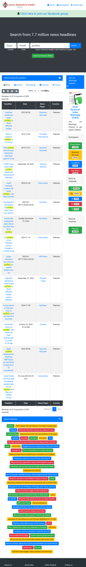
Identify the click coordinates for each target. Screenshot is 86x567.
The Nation (75, 164)
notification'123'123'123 (32, 408)
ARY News (45, 229)
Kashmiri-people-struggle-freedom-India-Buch (32, 429)
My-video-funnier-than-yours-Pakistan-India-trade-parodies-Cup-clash (32, 380)
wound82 (24, 376)
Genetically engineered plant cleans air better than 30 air (10, 204)
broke (7, 384)
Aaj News (44, 186)
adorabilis (33, 376)
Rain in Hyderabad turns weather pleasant (37, 388)
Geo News (45, 199)
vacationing (16, 384)
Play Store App (30, 525)
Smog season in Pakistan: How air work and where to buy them (10, 270)
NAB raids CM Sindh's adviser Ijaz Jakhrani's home (36, 368)
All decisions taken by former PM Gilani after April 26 (32, 396)
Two (50, 376)
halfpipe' (13, 368)
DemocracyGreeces (39, 441)
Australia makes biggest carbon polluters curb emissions (32, 489)
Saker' (53, 433)
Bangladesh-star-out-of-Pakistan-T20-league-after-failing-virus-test (32, 424)
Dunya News (45, 216)
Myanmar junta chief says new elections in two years (38, 372)
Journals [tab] (44, 85)
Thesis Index (49, 513)
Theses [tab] (56, 85)
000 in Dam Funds (24, 441)
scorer (52, 416)
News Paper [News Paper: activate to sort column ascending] (43, 105)
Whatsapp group (11, 524)
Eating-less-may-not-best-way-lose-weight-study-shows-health (32, 404)
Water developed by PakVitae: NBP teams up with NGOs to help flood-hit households (10, 305)
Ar (75, 209)
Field (23, 50)
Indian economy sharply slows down (32, 449)
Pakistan (75, 230)
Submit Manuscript (31, 522)
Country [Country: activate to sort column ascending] (56, 104)
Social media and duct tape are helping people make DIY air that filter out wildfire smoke (10, 327)
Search (74, 45)
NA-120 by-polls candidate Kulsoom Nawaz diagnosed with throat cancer (32, 412)
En (75, 194)
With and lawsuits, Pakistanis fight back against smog (10, 142)
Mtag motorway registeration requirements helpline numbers (32, 400)
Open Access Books (32, 513)
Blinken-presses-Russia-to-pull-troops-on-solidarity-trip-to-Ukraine (31, 392)
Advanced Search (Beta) (43, 56)
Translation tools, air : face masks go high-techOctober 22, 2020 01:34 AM (10, 286)
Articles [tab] (18, 85)
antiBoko (15, 376)
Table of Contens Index (53, 510)
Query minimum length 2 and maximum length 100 (55, 50)
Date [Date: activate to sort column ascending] (28, 104)
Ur (75, 188)
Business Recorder (75, 155)
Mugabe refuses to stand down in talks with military (40, 384)
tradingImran (16, 388)
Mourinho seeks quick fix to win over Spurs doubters (37, 437)
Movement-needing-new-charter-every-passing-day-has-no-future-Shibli (32, 420)
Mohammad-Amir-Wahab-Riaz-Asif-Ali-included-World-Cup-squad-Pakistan (32, 481)
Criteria (10, 50)
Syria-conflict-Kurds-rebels (19, 473)
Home (27, 508)
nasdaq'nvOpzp (12, 372)
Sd (75, 199)
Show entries (37, 91)
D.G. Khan (42, 376)
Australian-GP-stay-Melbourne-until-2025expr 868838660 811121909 (32, 457)
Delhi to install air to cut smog (10, 129)
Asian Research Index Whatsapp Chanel (75, 112)
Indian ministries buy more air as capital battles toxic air (10, 234)
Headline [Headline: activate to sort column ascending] (9, 104)
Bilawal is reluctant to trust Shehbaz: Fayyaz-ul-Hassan (28, 416)
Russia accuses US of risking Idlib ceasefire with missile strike (32, 477)
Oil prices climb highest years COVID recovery (29, 461)
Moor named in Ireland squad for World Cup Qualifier (32, 453)
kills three (52, 465)
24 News (44, 281)
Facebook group (11, 521)
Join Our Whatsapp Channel (73, 80)
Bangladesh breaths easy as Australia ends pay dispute (32, 445)
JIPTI (49, 461)
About (42, 554)
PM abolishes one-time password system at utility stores (28, 433)
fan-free (38, 485)
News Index (49, 516)
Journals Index (50, 508)
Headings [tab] (31, 85)
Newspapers (29, 510)
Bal (75, 204)
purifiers (22, 78)
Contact (50, 554)
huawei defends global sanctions (42, 473)
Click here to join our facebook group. (45, 13)
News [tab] (7, 85)
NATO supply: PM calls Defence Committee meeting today (36, 364)
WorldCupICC (28, 485)
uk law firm (12, 437)
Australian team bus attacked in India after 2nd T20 (32, 469)
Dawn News (44, 172)
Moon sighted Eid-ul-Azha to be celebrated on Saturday (27, 465)
